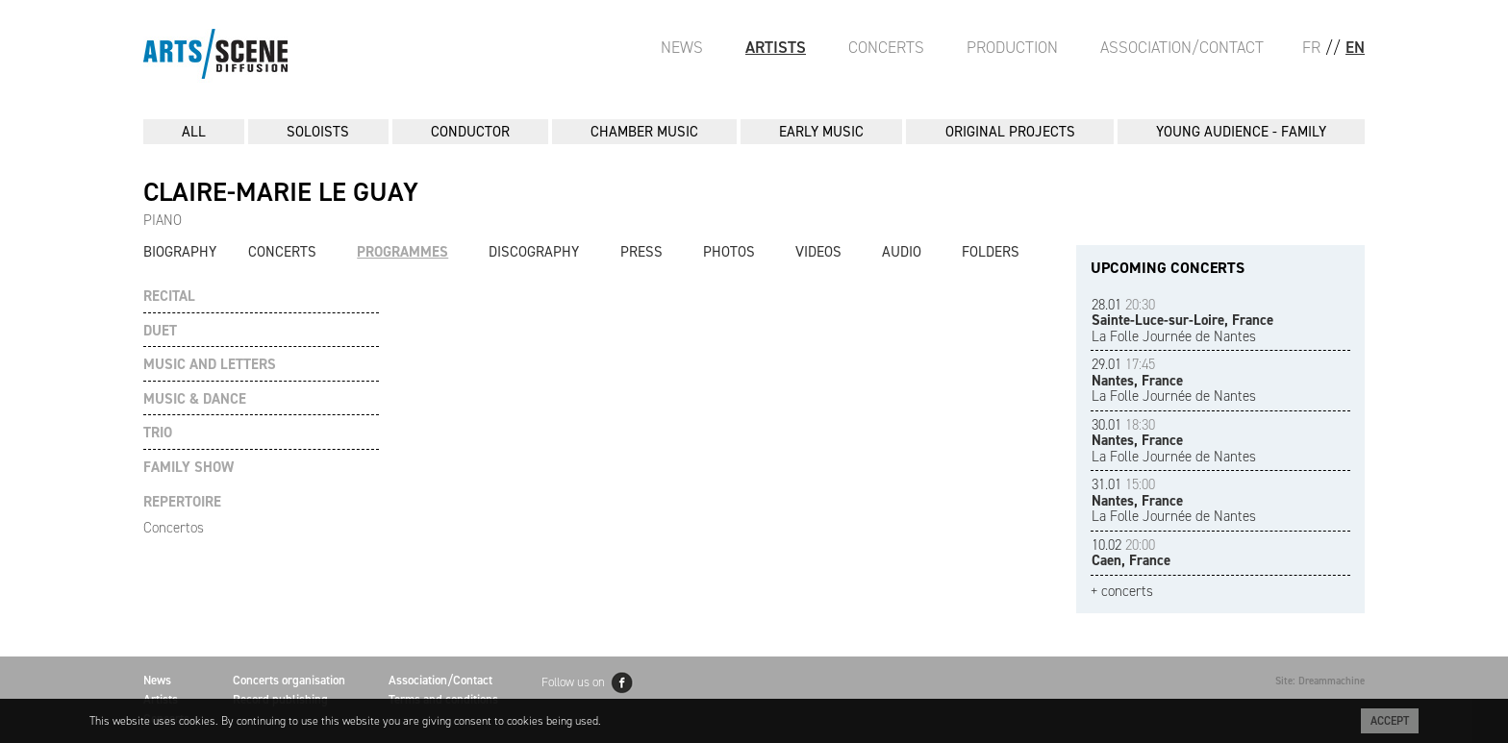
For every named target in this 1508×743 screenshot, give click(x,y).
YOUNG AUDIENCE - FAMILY (1241, 131)
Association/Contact (1182, 47)
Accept (1389, 721)
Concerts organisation (289, 680)
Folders (990, 251)
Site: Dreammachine (1320, 681)
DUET (160, 331)
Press (641, 251)
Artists (775, 47)
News (682, 47)
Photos (729, 251)
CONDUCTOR (470, 131)
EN (1355, 47)
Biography (179, 251)
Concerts (886, 47)
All (194, 131)
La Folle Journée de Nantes (1182, 320)
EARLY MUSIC (821, 131)
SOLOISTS (318, 131)
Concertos (173, 527)
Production (1012, 47)
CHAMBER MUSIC (644, 131)
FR (1311, 47)
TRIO (157, 433)
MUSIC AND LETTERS (209, 365)
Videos (818, 251)
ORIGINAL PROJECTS (1010, 131)
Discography (534, 251)
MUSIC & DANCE (194, 399)
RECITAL (169, 296)
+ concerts (1122, 591)
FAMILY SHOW (188, 467)
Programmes (402, 251)
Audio (901, 251)
